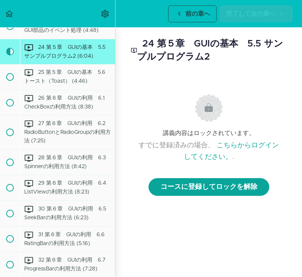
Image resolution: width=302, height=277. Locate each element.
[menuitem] (105, 13)
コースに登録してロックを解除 (208, 187)
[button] (9, 13)
